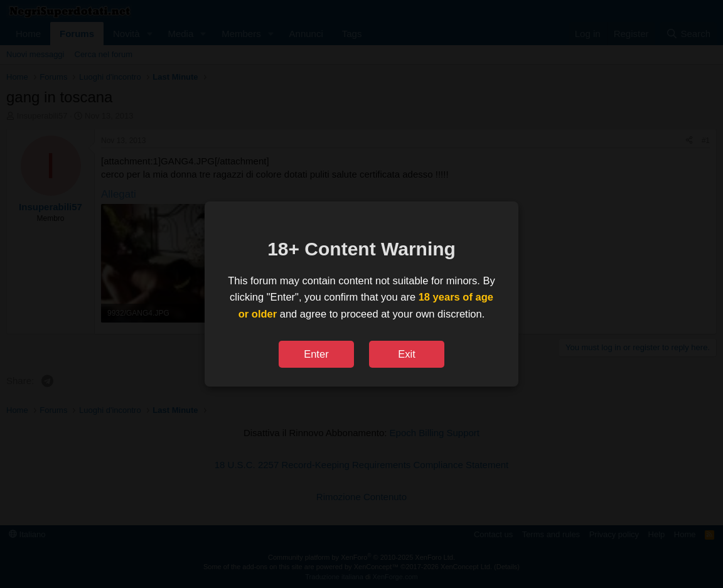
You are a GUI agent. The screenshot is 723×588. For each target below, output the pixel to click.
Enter (316, 354)
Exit (406, 354)
